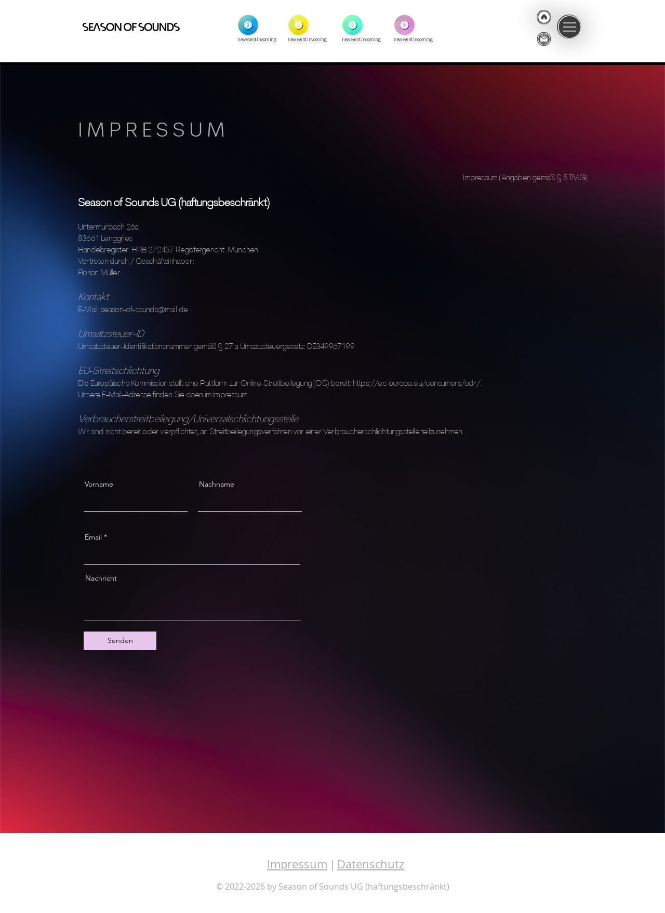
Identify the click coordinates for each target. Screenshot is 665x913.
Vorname (99, 484)
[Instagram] (649, 869)
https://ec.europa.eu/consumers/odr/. (417, 384)
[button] (569, 27)
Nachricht (101, 578)
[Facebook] (649, 883)
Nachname (216, 484)
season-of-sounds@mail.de (144, 310)
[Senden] (120, 641)
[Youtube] (649, 897)
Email (93, 537)
